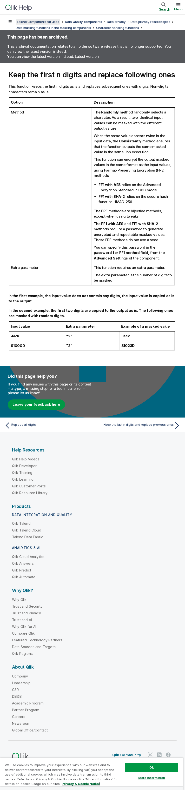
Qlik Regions (22, 653)
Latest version (87, 56)
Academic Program (28, 703)
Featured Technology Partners (37, 640)
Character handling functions (117, 28)
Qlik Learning (22, 479)
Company (20, 676)
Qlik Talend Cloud (26, 530)
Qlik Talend (21, 523)
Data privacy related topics (150, 22)
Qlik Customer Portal (29, 486)
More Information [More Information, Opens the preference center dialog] (151, 778)
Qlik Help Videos (26, 459)
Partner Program (25, 710)
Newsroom (21, 723)
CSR (15, 690)
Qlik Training (22, 473)
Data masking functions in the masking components (53, 28)
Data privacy (116, 22)
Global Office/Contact (30, 730)
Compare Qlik (23, 633)
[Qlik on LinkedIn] (159, 754)
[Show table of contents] (9, 21)
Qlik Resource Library (29, 493)
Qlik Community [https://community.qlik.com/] (126, 755)
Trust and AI (22, 620)
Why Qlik (19, 599)
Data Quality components (83, 22)
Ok (151, 767)
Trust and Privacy (26, 613)
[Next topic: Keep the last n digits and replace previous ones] (137, 425)
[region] (91, 773)
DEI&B (17, 696)
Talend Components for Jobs (38, 22)
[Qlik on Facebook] (168, 754)
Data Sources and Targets (34, 647)
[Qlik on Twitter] (150, 754)
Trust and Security (27, 606)
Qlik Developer (24, 466)
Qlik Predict (21, 570)
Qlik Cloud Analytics (28, 557)
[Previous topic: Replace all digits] (47, 425)
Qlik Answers (23, 563)
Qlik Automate (23, 577)
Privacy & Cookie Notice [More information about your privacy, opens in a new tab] (81, 784)
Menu (178, 9)
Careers (18, 717)
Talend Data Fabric (27, 537)
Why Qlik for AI (24, 626)
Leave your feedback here (36, 404)
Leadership (21, 683)
